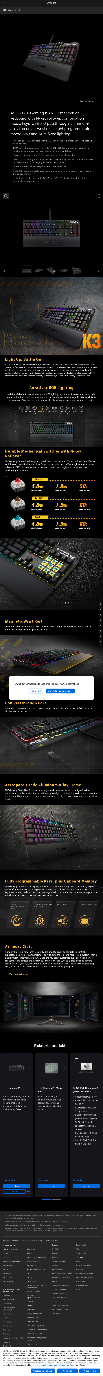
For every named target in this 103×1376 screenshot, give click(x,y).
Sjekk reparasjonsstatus (61, 1285)
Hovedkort (7, 1342)
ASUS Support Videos (60, 1309)
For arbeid (7, 1273)
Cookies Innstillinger (43, 1371)
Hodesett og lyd (33, 1318)
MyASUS (55, 1313)
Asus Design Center (83, 1265)
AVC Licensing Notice (84, 1277)
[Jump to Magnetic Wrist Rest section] (100, 619)
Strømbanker (32, 1344)
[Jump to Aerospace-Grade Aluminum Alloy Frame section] (100, 630)
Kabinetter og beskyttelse (37, 1330)
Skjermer (6, 1296)
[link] (51, 3)
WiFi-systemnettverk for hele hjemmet (36, 1286)
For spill (6, 1269)
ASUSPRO (80, 1269)
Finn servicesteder (59, 1289)
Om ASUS (56, 1249)
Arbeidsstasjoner (9, 1322)
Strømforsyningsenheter (36, 1257)
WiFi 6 (29, 1277)
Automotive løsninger (84, 1273)
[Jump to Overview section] (100, 603)
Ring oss (55, 1301)
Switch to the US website (60, 691)
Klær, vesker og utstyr (35, 1326)
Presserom (56, 1265)
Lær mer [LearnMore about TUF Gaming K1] (15, 1191)
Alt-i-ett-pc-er (8, 1300)
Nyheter (55, 1257)
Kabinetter (31, 1249)
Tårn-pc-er (7, 1304)
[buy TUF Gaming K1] (11, 1088)
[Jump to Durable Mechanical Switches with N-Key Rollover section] (100, 614)
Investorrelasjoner (59, 1261)
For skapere (7, 1277)
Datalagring (31, 1265)
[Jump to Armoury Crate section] (100, 641)
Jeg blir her (36, 691)
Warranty (6, 1330)
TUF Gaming (37, 1241)
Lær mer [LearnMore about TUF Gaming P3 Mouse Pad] (52, 1186)
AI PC (78, 1261)
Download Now (18, 974)
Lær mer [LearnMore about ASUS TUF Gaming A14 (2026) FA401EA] (86, 1186)
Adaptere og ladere (34, 1334)
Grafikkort (7, 1346)
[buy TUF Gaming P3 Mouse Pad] (51, 1089)
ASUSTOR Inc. (57, 1269)
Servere (30, 1302)
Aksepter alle (90, 1371)
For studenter (8, 1281)
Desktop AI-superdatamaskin (33, 1296)
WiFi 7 (29, 1273)
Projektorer (7, 1326)
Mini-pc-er (7, 1314)
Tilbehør (6, 1257)
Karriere (55, 1253)
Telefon (5, 1253)
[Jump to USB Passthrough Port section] (100, 625)
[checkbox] (84, 101)
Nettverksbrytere (33, 1291)
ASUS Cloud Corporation (62, 1273)
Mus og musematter (34, 1314)
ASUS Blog (80, 1281)
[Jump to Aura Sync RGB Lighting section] (100, 609)
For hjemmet (8, 1265)
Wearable (6, 1334)
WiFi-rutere (31, 1281)
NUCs (5, 1318)
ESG (77, 1249)
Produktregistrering (59, 1293)
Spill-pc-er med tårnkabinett (9, 1309)
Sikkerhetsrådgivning (60, 1305)
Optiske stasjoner (34, 1261)
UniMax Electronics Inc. (61, 1277)
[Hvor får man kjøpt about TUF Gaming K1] (28, 1191)
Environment (81, 1253)
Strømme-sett (32, 1322)
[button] (3, 3)
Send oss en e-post (59, 1297)
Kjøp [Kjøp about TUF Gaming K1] (16, 1186)
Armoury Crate (82, 1285)
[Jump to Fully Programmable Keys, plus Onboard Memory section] (100, 635)
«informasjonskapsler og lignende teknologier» (52, 1365)
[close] (91, 680)
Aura (78, 1289)
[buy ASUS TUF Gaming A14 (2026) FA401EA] (86, 1089)
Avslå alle (67, 1371)
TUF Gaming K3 (11, 10)
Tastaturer (31, 1310)
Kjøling (29, 1253)
